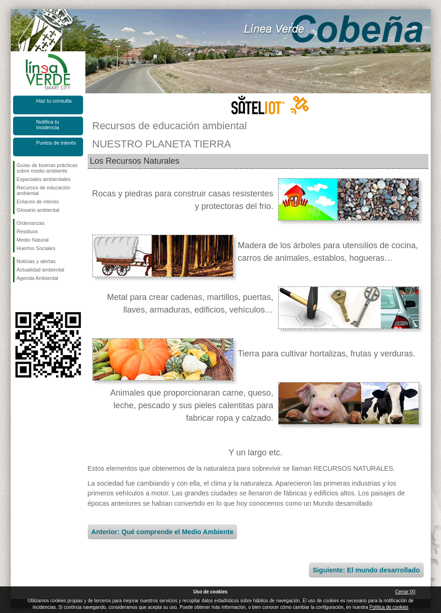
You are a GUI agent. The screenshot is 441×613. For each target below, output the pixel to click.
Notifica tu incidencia (47, 124)
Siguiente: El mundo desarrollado (366, 570)
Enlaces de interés (38, 201)
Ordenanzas (31, 223)
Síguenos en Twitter (34, 297)
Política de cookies (389, 607)
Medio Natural (33, 240)
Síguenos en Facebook (18, 297)
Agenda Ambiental (37, 278)
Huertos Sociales (36, 248)
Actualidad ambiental (40, 269)
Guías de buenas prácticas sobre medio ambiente (47, 168)
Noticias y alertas (36, 261)
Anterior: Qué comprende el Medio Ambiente (162, 532)
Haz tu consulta (54, 101)
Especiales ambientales (44, 179)
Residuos (27, 231)
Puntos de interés (56, 143)
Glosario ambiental (38, 210)
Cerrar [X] (405, 591)
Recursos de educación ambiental (43, 190)
